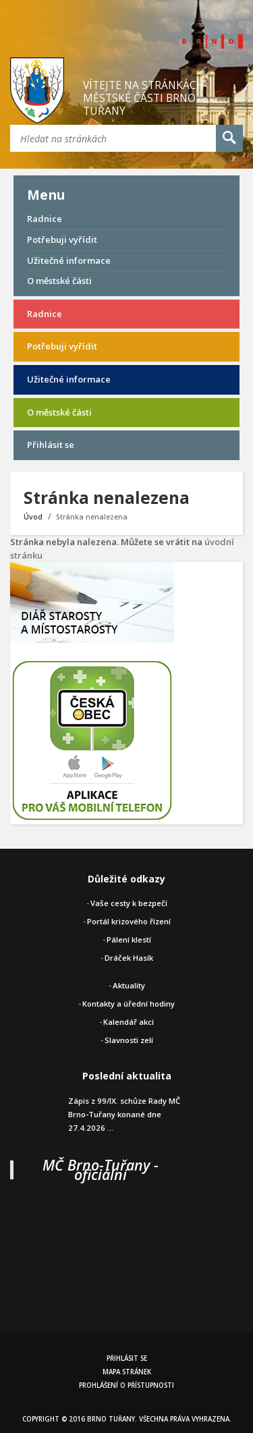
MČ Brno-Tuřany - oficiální (101, 1169)
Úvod (33, 517)
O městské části (59, 281)
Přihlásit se (50, 445)
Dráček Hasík (129, 958)
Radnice (44, 219)
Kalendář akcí (128, 1022)
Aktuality (129, 985)
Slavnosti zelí (129, 1040)
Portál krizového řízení (129, 921)
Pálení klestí (129, 939)
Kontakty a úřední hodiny (128, 1004)
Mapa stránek (127, 1372)
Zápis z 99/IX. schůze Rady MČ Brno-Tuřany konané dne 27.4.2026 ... (124, 1114)
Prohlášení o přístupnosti (126, 1385)
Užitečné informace (69, 260)
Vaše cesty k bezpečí (128, 903)
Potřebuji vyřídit (62, 239)
